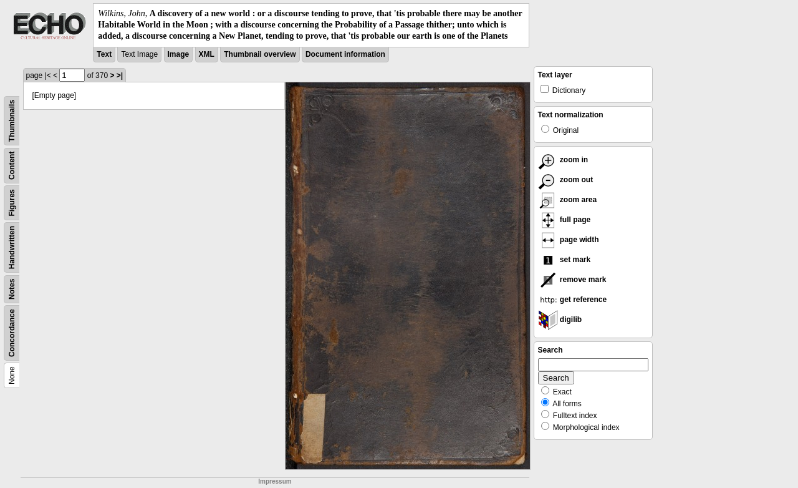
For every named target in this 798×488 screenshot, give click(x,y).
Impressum (274, 481)
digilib (560, 319)
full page (564, 219)
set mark (564, 259)
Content (11, 165)
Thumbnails (11, 120)
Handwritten (11, 246)
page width (568, 239)
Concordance (11, 333)
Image (179, 54)
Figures (11, 202)
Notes (11, 288)
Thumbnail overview (260, 54)
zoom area (567, 199)
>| (120, 75)
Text (104, 54)
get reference (572, 299)
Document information (345, 54)
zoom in (563, 159)
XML (206, 54)
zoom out (566, 179)
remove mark (572, 279)
